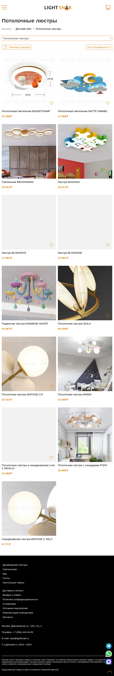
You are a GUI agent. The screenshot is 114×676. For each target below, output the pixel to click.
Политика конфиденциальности (20, 599)
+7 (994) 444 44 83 (23, 632)
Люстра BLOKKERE (70, 252)
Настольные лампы (13, 582)
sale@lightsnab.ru (19, 638)
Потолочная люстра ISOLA (74, 323)
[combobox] (57, 38)
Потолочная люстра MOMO (75, 394)
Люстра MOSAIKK (69, 181)
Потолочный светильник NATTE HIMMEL (83, 111)
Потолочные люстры (48, 28)
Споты (6, 578)
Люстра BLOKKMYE (14, 252)
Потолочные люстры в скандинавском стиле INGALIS (28, 467)
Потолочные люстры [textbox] (16, 38)
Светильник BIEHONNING (18, 181)
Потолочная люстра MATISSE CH (22, 394)
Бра (5, 573)
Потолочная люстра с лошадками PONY (82, 465)
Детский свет (24, 28)
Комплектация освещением (18, 612)
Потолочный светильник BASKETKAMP (26, 111)
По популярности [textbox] (98, 47)
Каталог (6, 28)
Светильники (10, 569)
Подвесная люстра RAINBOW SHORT (25, 323)
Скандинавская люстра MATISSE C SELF (27, 539)
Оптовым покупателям (15, 608)
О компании (9, 604)
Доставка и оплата (13, 590)
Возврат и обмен (12, 595)
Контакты (8, 617)
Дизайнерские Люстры (15, 565)
